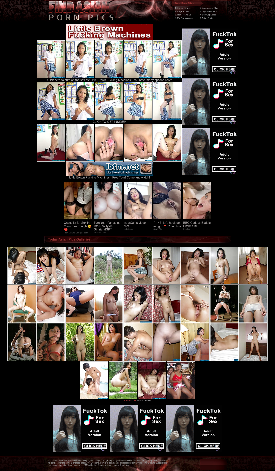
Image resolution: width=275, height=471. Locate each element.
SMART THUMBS (144, 401)
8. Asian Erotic (206, 18)
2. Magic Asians (182, 11)
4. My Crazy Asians (184, 18)
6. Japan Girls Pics (208, 11)
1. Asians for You (182, 8)
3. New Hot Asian (183, 15)
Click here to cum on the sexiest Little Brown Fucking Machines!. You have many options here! (109, 80)
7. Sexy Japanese (208, 15)
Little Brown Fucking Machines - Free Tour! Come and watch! (109, 176)
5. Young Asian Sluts (209, 8)
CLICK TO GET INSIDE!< (110, 121)
